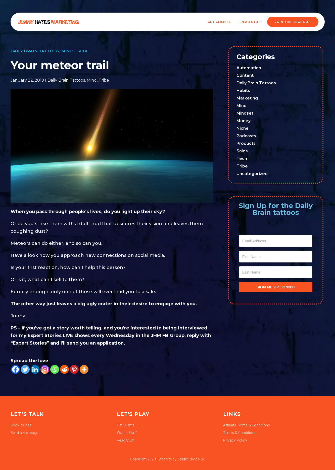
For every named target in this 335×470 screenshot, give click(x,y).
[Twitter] (25, 369)
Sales (242, 151)
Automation (248, 67)
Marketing (247, 98)
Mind (67, 51)
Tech (241, 158)
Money (243, 120)
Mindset (244, 113)
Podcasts (246, 135)
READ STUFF (251, 22)
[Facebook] (15, 369)
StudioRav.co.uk (191, 459)
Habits (243, 90)
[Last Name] (275, 272)
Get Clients (219, 22)
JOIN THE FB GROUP (293, 22)
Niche (242, 128)
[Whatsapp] (54, 369)
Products (246, 143)
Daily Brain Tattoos (35, 51)
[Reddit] (64, 369)
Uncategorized (252, 173)
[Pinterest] (74, 369)
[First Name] (275, 256)
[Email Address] (275, 241)
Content (245, 75)
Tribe (82, 51)
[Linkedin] (35, 369)
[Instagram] (44, 369)
